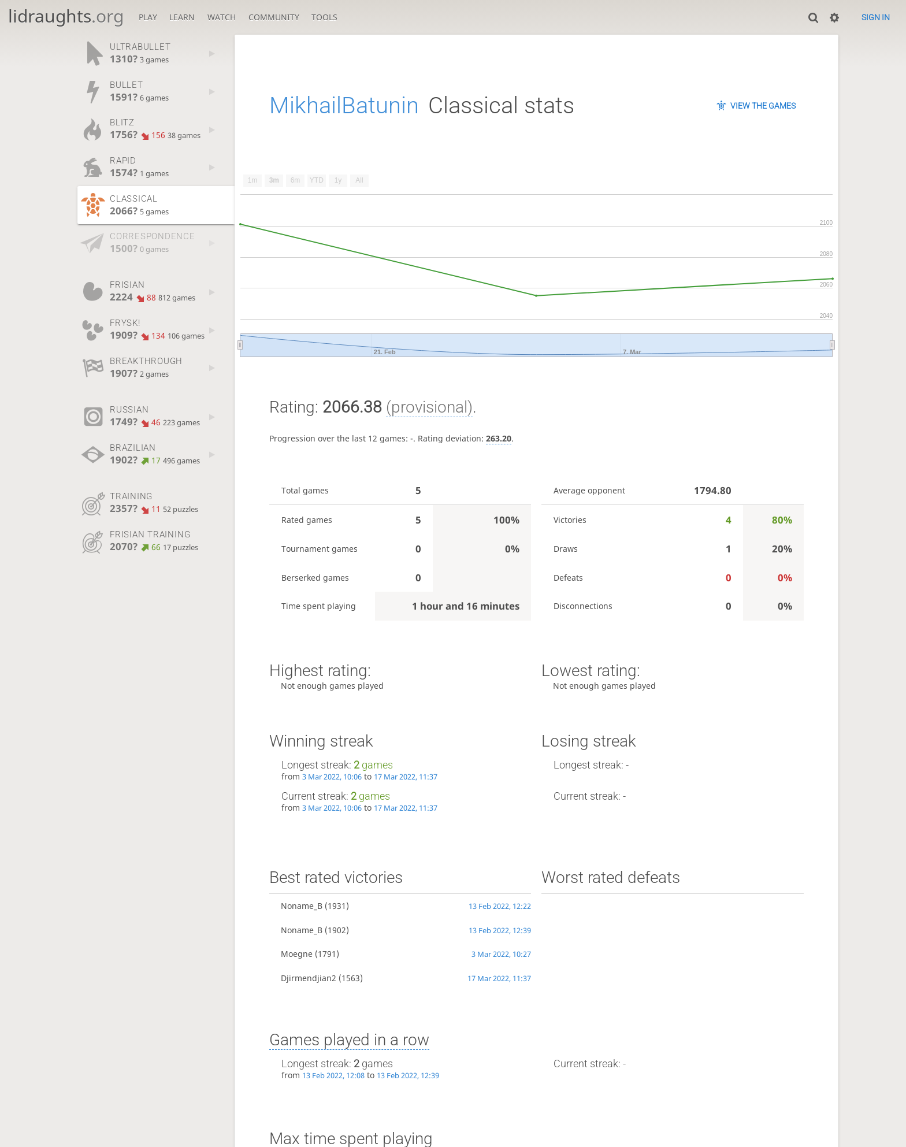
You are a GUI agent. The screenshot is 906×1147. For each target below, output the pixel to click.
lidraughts (66, 16)
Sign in (876, 17)
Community (273, 17)
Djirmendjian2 (308, 977)
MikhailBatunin (344, 105)
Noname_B (301, 905)
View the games (763, 105)
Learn (182, 17)
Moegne (297, 953)
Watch (221, 17)
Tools (324, 17)
